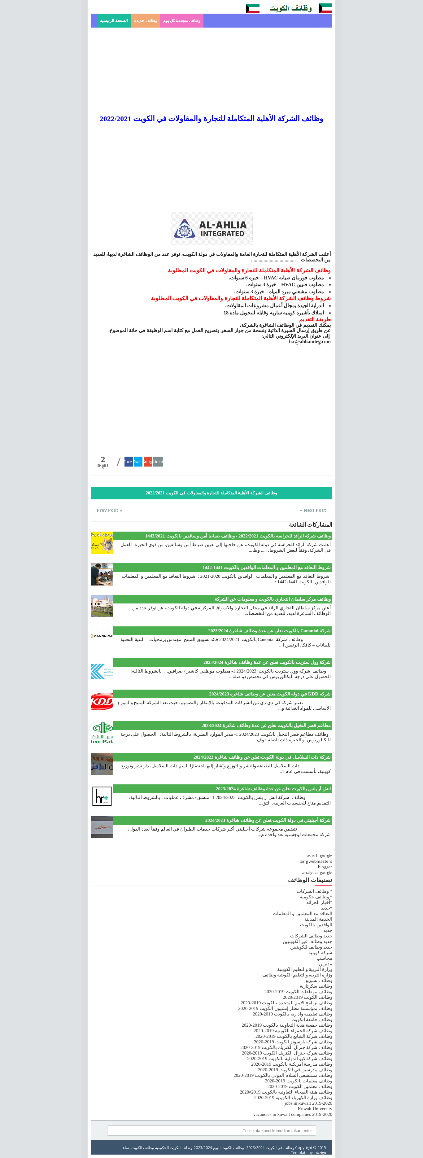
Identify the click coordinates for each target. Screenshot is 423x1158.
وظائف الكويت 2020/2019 (307, 997)
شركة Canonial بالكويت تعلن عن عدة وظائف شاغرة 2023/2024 (269, 630)
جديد (327, 930)
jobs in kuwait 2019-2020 (308, 1103)
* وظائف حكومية (316, 896)
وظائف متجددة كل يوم (182, 20)
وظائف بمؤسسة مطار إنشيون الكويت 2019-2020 (285, 1008)
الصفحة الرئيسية (114, 20)
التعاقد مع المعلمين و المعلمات (302, 913)
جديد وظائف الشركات (311, 935)
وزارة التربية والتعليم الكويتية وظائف (297, 974)
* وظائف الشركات (314, 891)
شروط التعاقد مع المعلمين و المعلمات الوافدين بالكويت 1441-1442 (267, 567)
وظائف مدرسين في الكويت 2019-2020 (295, 1069)
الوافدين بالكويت (316, 924)
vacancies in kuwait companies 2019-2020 (292, 1114)
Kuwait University (315, 1108)
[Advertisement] (211, 71)
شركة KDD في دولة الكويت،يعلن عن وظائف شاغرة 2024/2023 (270, 693)
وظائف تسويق (318, 980)
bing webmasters (316, 861)
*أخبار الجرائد (319, 902)
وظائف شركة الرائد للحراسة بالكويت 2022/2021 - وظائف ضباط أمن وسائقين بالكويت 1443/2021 (238, 535)
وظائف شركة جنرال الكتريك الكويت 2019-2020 (287, 1053)
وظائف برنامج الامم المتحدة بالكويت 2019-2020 (286, 1002)
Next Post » (313, 510)
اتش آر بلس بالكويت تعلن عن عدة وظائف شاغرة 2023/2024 (273, 788)
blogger (325, 867)
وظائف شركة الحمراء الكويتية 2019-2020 (293, 1030)
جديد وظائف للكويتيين (311, 947)
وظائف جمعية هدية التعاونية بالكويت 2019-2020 (287, 1025)
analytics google (317, 872)
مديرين (325, 963)
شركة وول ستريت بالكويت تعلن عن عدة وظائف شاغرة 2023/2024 (267, 662)
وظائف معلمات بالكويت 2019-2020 (298, 1080)
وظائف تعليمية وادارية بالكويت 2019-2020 (292, 1013)
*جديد (327, 908)
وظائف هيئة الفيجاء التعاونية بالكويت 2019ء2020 (286, 1092)
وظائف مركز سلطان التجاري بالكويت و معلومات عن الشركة (273, 599)
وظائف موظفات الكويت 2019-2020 (298, 991)
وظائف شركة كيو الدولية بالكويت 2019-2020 (289, 1058)
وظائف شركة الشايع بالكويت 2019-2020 (293, 1036)
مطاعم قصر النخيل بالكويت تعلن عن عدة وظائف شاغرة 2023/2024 (266, 725)
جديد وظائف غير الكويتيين (307, 941)
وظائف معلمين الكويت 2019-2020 (300, 1086)
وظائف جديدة (145, 20)
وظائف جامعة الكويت (312, 1019)
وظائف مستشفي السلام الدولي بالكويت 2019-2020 (282, 1075)
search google (319, 855)
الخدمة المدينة (318, 919)
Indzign (320, 1152)
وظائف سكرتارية (316, 986)
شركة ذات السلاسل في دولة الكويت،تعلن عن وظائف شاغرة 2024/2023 (262, 757)
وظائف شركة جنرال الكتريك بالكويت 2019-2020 (286, 1047)
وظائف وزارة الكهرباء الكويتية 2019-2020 (293, 1097)
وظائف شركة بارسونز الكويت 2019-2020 (293, 1041)
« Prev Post (109, 510)
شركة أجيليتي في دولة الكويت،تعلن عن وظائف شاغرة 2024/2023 (268, 820)
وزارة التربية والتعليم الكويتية (304, 969)
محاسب (324, 958)
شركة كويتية (320, 952)
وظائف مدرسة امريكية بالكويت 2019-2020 (291, 1064)
